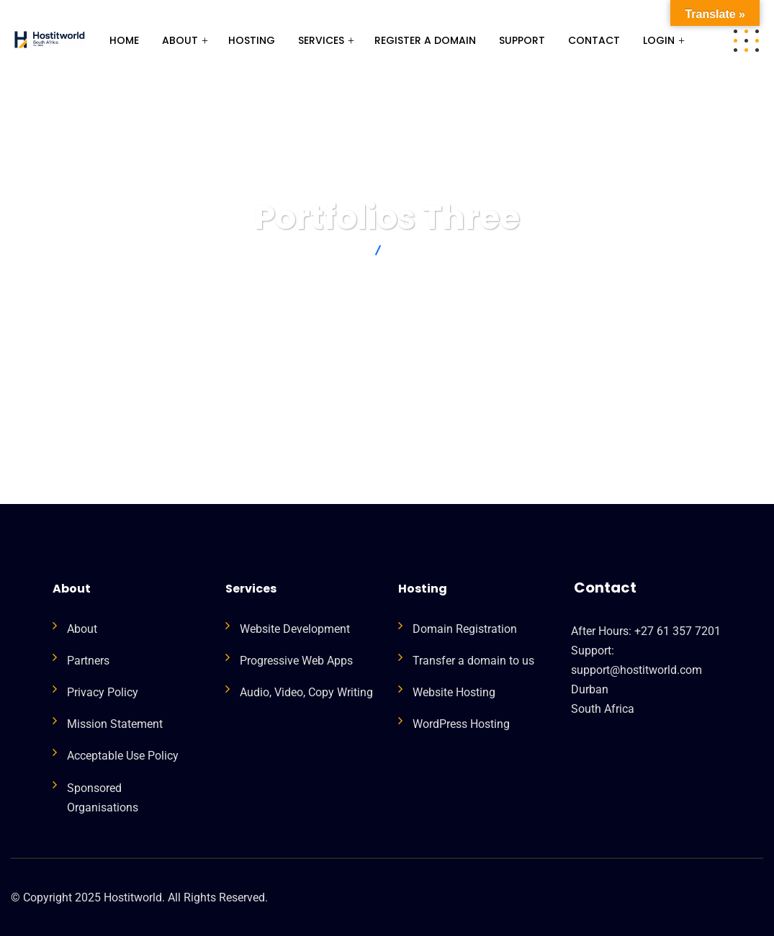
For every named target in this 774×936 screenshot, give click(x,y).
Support (522, 40)
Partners (88, 660)
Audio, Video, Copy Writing (306, 692)
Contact (594, 40)
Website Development (295, 629)
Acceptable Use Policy (123, 755)
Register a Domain (425, 40)
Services (321, 40)
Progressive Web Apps (296, 660)
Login (659, 40)
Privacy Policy (102, 692)
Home (124, 40)
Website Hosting (454, 692)
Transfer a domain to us (473, 660)
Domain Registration (465, 629)
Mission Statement (115, 724)
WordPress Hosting (461, 724)
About (180, 40)
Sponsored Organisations (102, 797)
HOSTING (251, 40)
